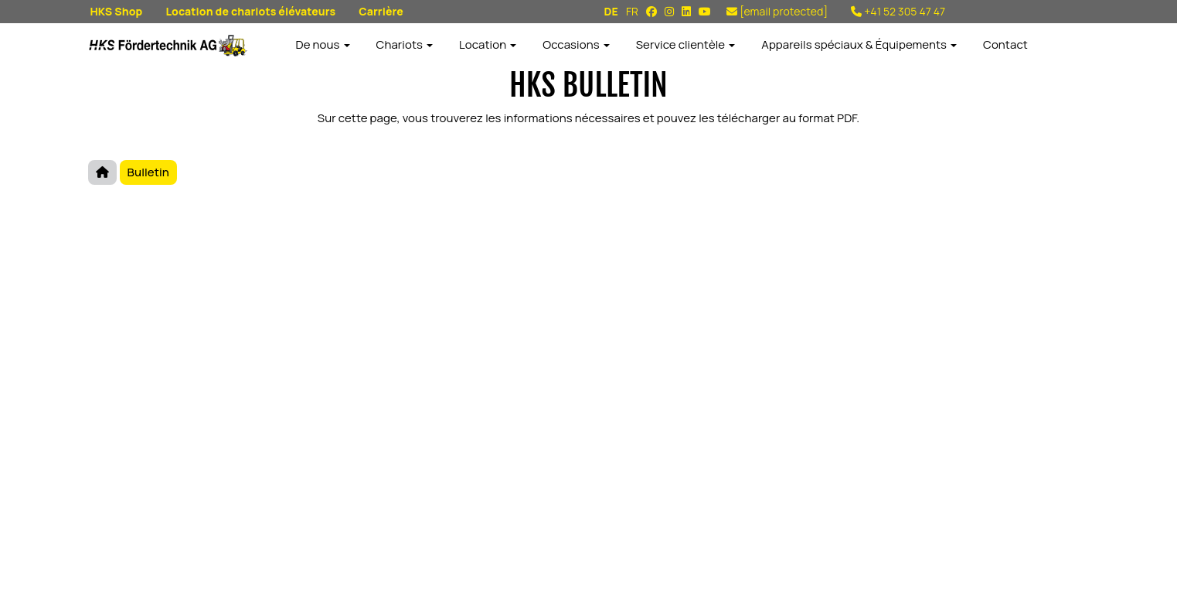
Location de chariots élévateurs (250, 11)
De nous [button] (323, 44)
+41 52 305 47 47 (898, 11)
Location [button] (487, 44)
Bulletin (148, 172)
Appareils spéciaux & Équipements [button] (859, 44)
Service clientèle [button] (686, 44)
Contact (1005, 44)
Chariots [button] (404, 44)
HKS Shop (116, 11)
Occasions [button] (576, 44)
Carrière (381, 11)
